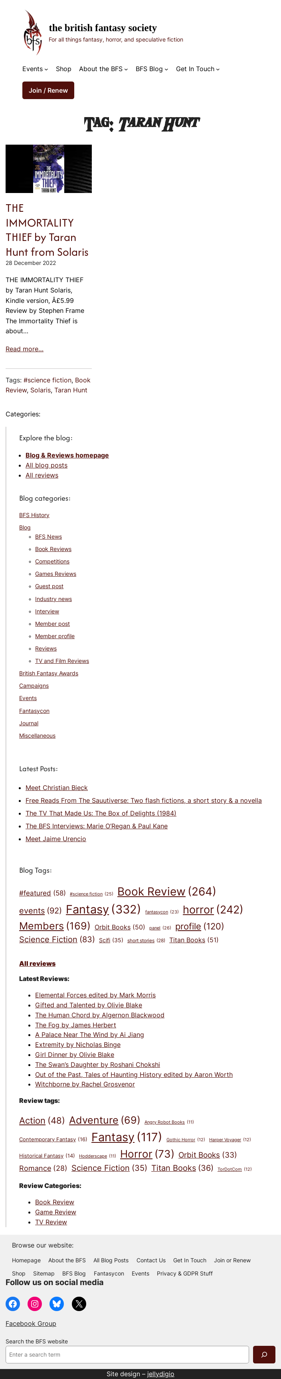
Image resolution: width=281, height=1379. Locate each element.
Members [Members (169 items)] (55, 925)
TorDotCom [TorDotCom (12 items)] (235, 1169)
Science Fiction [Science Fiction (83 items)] (57, 939)
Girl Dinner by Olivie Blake (74, 1055)
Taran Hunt (70, 390)
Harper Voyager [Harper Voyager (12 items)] (230, 1139)
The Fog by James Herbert (75, 1025)
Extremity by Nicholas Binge (78, 1045)
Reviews (46, 648)
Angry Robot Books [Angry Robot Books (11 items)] (169, 1122)
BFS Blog (149, 69)
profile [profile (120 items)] (199, 926)
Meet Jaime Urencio (56, 839)
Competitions (52, 561)
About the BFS (101, 69)
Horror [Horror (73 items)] (147, 1154)
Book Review (54, 1202)
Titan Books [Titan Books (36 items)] (182, 1168)
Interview (47, 611)
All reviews (42, 475)
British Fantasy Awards (48, 673)
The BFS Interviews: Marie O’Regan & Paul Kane (97, 826)
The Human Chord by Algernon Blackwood (99, 1015)
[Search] (264, 1354)
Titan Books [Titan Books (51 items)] (194, 940)
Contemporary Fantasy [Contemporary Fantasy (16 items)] (53, 1139)
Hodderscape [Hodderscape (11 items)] (97, 1156)
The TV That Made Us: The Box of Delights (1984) (101, 813)
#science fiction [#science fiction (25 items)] (91, 894)
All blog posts (46, 465)
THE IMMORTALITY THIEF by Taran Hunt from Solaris (47, 230)
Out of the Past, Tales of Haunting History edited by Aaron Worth (134, 1075)
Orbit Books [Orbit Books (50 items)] (120, 927)
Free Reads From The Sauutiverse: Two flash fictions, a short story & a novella (144, 800)
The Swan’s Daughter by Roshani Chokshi (97, 1065)
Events (32, 69)
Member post (52, 624)
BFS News (48, 536)
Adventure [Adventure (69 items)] (104, 1120)
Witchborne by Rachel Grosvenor (85, 1084)
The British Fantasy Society (103, 27)
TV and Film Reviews (62, 661)
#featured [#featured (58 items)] (42, 893)
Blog (25, 527)
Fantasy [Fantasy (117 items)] (126, 1137)
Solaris (40, 390)
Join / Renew (48, 90)
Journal (28, 723)
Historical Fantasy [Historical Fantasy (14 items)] (47, 1156)
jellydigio (160, 1374)
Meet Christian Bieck (57, 788)
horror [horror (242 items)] (213, 909)
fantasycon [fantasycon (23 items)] (162, 912)
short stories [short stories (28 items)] (146, 941)
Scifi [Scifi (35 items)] (111, 940)
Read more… (25, 349)
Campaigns (34, 686)
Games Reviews (55, 574)
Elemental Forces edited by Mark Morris (95, 995)
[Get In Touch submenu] (218, 69)
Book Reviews (53, 549)
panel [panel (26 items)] (160, 928)
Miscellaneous (37, 735)
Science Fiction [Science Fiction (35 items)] (109, 1168)
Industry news (53, 599)
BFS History (34, 515)
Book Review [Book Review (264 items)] (166, 891)
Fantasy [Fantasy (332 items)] (103, 909)
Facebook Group (31, 1323)
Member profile (55, 636)
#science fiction (47, 380)
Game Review (55, 1212)
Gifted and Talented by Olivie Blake (88, 1005)
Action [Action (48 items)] (42, 1120)
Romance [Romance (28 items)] (43, 1168)
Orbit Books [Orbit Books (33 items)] (207, 1155)
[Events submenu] (46, 69)
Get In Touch (195, 69)
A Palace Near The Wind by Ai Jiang (89, 1035)
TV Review (51, 1222)
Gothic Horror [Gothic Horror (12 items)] (185, 1139)
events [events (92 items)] (40, 910)
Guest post (49, 586)
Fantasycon (34, 711)
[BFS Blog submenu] (166, 69)
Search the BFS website (37, 1341)
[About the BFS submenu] (126, 69)
